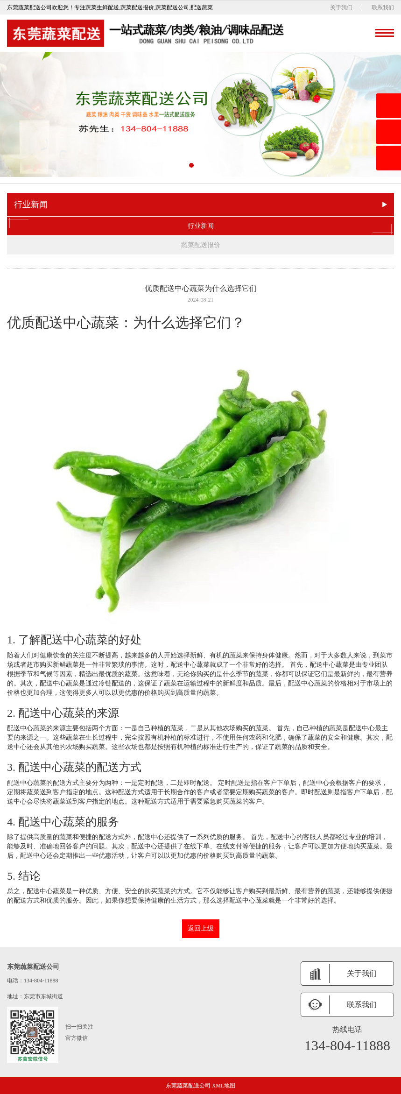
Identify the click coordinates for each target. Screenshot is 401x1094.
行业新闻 (200, 226)
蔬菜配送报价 (200, 244)
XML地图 (224, 1085)
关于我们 (341, 7)
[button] (191, 165)
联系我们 (383, 7)
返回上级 (201, 928)
